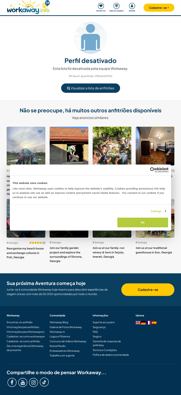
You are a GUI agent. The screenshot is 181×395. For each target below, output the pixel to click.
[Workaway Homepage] (28, 6)
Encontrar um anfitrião (19, 322)
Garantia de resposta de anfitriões (107, 343)
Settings (156, 210)
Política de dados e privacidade (111, 354)
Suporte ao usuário (104, 322)
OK (143, 222)
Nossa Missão (58, 345)
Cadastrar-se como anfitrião (23, 341)
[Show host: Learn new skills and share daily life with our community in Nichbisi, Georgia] (69, 146)
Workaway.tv (57, 331)
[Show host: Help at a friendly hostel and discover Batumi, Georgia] (155, 146)
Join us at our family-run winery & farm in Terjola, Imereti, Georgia (108, 252)
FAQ (95, 331)
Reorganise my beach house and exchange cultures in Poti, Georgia (25, 253)
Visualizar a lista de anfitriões (90, 88)
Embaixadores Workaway (65, 350)
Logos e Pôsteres (60, 336)
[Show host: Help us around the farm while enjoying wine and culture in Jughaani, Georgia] (112, 146)
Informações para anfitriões (23, 327)
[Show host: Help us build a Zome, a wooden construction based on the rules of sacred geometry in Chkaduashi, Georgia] (26, 146)
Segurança (99, 327)
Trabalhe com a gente (62, 355)
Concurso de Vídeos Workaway (68, 341)
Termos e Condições (105, 350)
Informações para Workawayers (25, 331)
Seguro (97, 336)
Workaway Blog (59, 322)
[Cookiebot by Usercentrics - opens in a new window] (152, 169)
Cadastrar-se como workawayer (26, 336)
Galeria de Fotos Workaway (66, 327)
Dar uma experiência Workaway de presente (25, 347)
